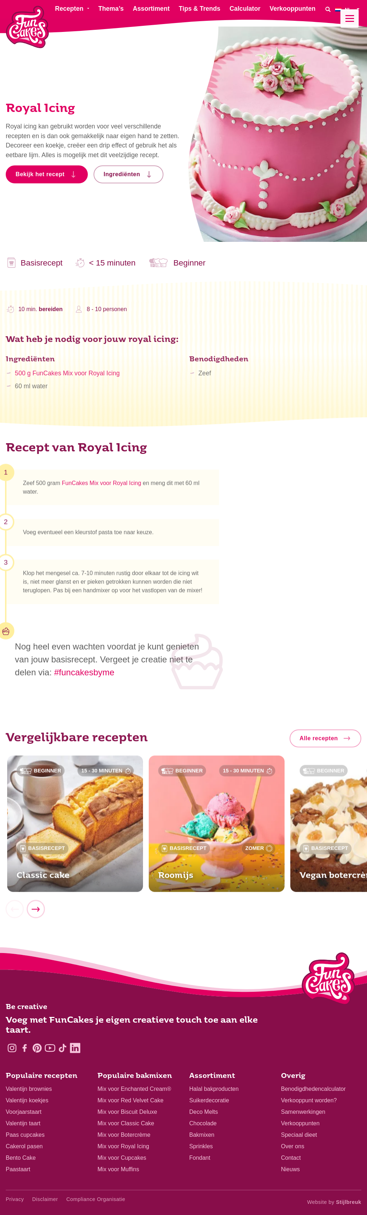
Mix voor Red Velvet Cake (130, 1100)
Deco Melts (203, 1112)
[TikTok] (62, 1048)
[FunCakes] (27, 27)
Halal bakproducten (214, 1089)
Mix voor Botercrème (124, 1135)
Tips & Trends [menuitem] (199, 8)
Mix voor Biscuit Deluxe (127, 1112)
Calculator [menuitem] (244, 8)
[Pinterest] (37, 1048)
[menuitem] (348, 9)
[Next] (35, 912)
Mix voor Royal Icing (123, 1146)
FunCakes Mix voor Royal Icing (101, 486)
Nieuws (290, 1169)
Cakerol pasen (24, 1146)
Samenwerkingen (303, 1112)
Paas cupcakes (25, 1135)
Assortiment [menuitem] (151, 8)
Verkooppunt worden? (309, 1100)
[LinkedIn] (75, 1048)
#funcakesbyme (84, 672)
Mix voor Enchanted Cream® (134, 1089)
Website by (334, 1202)
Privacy (15, 1199)
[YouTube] (50, 1048)
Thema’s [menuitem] (111, 8)
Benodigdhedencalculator (313, 1089)
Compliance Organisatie (95, 1199)
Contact (291, 1158)
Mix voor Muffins (118, 1169)
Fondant (199, 1158)
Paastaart (18, 1169)
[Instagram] (12, 1048)
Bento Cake (21, 1158)
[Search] (328, 9)
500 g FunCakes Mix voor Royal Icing (67, 377)
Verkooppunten (300, 1123)
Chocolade (203, 1123)
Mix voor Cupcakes (121, 1158)
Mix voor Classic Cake (125, 1123)
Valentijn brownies (29, 1089)
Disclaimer (45, 1199)
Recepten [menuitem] (69, 8)
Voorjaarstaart (24, 1112)
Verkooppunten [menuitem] (292, 8)
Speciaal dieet (299, 1135)
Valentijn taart (23, 1123)
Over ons (292, 1146)
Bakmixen (201, 1135)
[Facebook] (24, 1048)
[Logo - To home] (328, 980)
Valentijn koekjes (27, 1100)
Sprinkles (201, 1146)
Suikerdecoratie (209, 1100)
